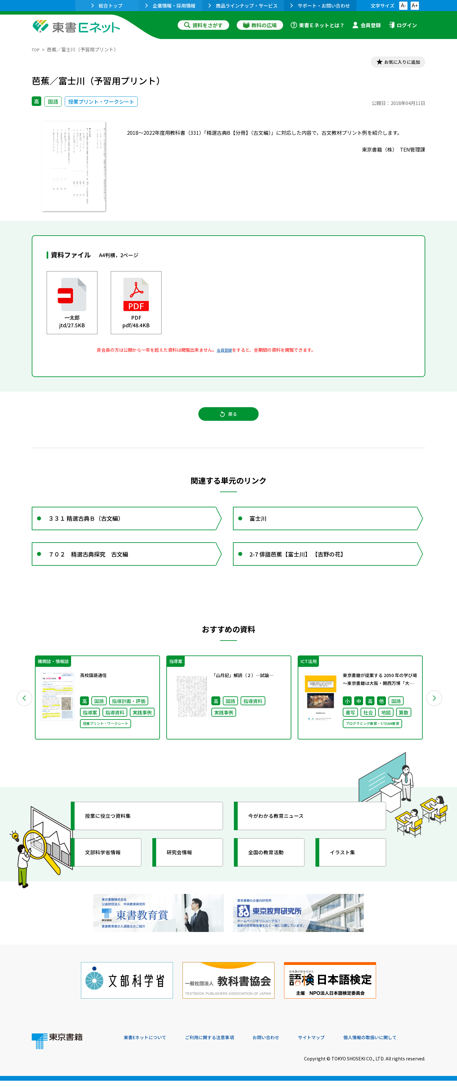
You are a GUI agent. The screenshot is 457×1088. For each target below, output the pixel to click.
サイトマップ (330, 1045)
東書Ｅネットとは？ (318, 25)
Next (434, 712)
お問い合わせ (281, 1045)
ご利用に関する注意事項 (219, 1045)
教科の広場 (260, 25)
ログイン (402, 25)
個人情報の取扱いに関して (394, 1045)
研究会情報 (183, 868)
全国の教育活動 (270, 868)
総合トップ (107, 5)
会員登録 (366, 25)
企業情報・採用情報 (170, 5)
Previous (22, 712)
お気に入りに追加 (398, 63)
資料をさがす (203, 25)
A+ (415, 5)
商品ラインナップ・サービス (243, 5)
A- (403, 5)
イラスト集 (346, 868)
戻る (228, 419)
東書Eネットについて (148, 1045)
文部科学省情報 (107, 868)
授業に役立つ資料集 (113, 832)
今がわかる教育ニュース (281, 832)
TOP (37, 49)
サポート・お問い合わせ (320, 5)
